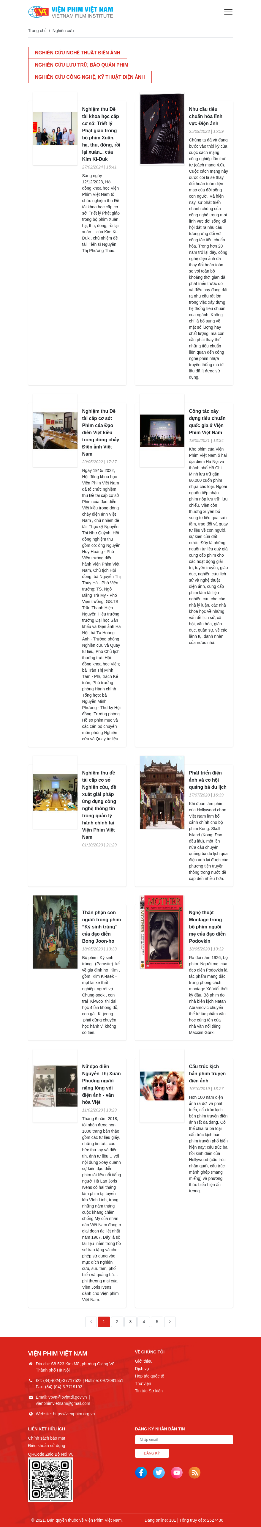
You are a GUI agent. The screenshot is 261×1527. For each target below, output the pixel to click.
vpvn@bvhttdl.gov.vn (67, 1397)
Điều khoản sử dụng (46, 1445)
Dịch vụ (142, 1368)
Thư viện (143, 1383)
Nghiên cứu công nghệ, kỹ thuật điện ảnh (90, 77)
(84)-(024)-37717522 (62, 1380)
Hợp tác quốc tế (149, 1376)
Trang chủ (37, 30)
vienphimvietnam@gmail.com (63, 1403)
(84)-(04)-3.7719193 (63, 1386)
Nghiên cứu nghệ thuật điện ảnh (78, 52)
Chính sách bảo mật (46, 1438)
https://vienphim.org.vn (74, 1413)
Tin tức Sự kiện (149, 1391)
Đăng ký (152, 1453)
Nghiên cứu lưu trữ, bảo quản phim (82, 65)
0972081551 (111, 1380)
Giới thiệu (144, 1361)
